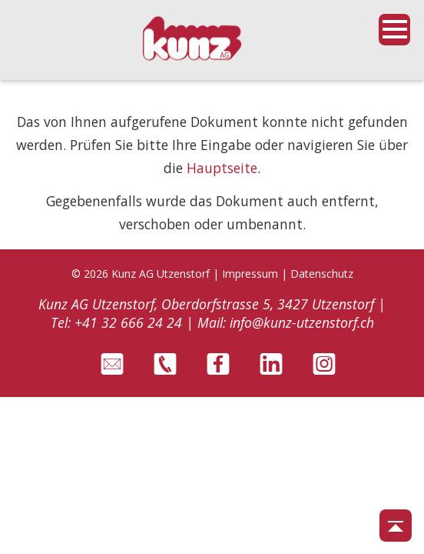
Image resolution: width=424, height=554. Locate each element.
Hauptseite (222, 168)
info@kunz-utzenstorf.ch (302, 322)
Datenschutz (321, 273)
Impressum (250, 273)
